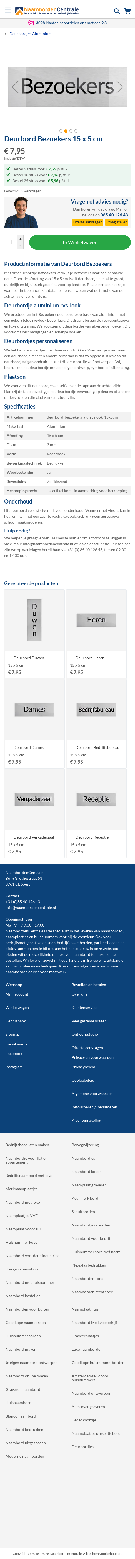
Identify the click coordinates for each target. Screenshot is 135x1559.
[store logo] (47, 11)
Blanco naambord (21, 1416)
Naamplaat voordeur (23, 1228)
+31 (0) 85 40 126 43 (84, 549)
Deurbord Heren (90, 657)
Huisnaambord (18, 1402)
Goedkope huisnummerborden (98, 1362)
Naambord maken (21, 1349)
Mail (120, 209)
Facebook (14, 1053)
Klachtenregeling (86, 1120)
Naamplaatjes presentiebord (96, 1433)
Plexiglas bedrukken (89, 1265)
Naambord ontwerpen (91, 1393)
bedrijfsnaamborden (74, 942)
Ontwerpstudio (85, 1034)
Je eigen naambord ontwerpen (32, 1362)
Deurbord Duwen (29, 657)
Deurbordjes (83, 1446)
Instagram (14, 1066)
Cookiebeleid (83, 1080)
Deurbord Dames (29, 747)
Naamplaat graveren (89, 1184)
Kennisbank (16, 1020)
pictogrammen (18, 948)
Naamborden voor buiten (27, 1309)
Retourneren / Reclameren (94, 1107)
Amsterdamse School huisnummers (90, 1378)
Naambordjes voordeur (92, 1225)
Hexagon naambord (22, 1269)
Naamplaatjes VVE (22, 1215)
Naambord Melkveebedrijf (94, 1322)
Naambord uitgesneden (26, 1442)
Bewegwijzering (85, 1144)
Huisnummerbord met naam (96, 1251)
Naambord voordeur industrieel (33, 1255)
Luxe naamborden (87, 1349)
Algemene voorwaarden (92, 1093)
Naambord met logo (23, 1202)
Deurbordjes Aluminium (30, 33)
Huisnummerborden (23, 1335)
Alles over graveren (88, 1406)
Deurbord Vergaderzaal (34, 837)
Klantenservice (85, 1007)
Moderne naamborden (25, 1456)
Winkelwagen (17, 1007)
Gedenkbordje (84, 1420)
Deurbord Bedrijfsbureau (97, 747)
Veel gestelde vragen (89, 1020)
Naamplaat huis (85, 1309)
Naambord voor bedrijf (92, 1238)
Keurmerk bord (85, 1198)
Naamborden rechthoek (92, 1291)
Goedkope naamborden (26, 1322)
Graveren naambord (23, 1389)
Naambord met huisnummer (30, 1282)
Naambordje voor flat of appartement (26, 1160)
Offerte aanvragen (87, 1047)
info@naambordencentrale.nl (31, 907)
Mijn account (17, 994)
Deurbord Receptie (92, 837)
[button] (15, 87)
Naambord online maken (27, 1376)
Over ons (79, 994)
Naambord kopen (87, 1171)
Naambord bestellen (23, 1295)
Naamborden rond (88, 1278)
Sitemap (12, 1034)
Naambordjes (83, 1158)
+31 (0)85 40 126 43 (23, 901)
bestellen (13, 960)
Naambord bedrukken (24, 1429)
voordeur (86, 936)
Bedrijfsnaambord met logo (29, 1175)
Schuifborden (83, 1211)
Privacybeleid (83, 1066)
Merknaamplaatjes (22, 1188)
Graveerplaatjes (85, 1335)
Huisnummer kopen (23, 1242)
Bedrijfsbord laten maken (27, 1144)
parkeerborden (107, 942)
